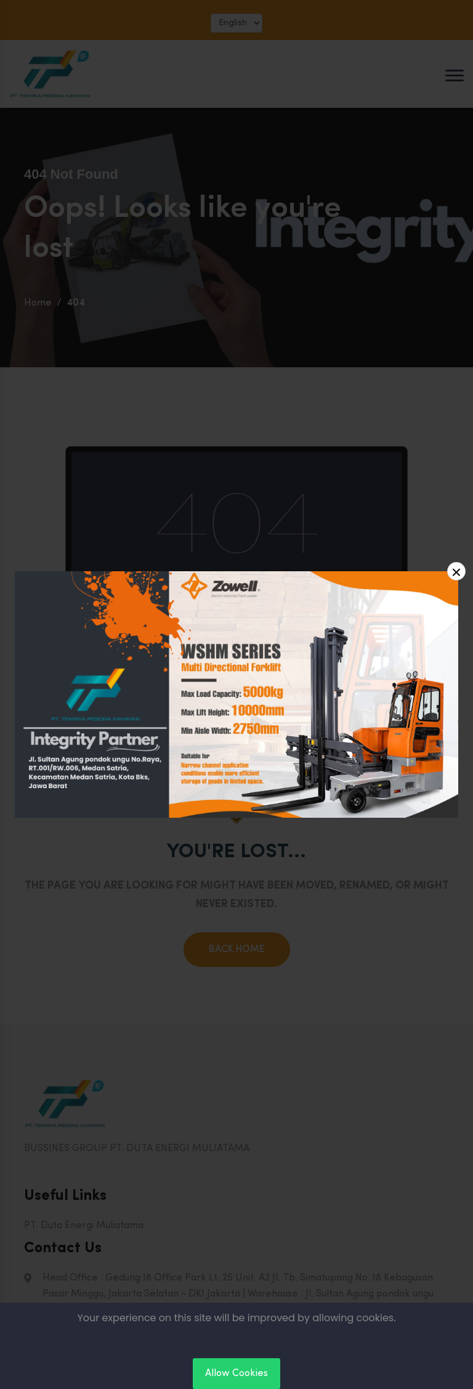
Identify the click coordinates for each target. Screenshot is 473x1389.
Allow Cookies (236, 1374)
